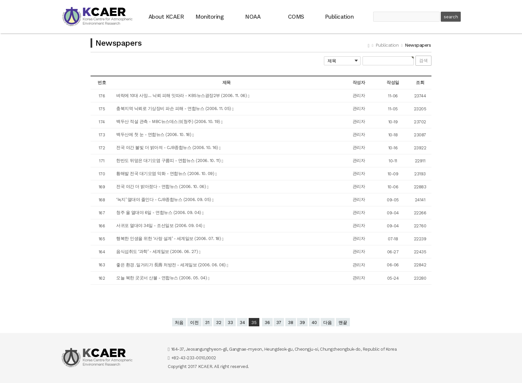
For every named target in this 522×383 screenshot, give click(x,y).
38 (290, 322)
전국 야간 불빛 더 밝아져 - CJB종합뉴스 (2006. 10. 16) (167, 147)
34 (242, 322)
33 (230, 322)
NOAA (252, 16)
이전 (194, 322)
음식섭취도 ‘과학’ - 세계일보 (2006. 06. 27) (157, 251)
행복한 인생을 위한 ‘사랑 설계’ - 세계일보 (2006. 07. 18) (169, 238)
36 (267, 322)
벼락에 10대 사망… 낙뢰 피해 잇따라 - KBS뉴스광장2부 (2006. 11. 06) (182, 95)
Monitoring (209, 16)
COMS (296, 16)
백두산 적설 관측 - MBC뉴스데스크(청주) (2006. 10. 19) (168, 121)
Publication (339, 16)
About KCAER (166, 16)
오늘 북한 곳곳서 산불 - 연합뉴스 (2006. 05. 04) (162, 277)
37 (278, 322)
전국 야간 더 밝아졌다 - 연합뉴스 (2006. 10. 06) (161, 186)
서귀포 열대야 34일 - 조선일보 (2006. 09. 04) (159, 225)
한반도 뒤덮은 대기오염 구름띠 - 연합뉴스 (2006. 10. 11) (169, 160)
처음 (179, 322)
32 (218, 322)
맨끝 (343, 322)
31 (207, 322)
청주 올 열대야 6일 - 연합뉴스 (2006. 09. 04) (159, 212)
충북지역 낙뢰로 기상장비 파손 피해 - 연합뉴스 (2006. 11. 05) (174, 108)
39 (302, 322)
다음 (327, 322)
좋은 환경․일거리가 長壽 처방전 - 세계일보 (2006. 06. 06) (171, 264)
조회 (420, 82)
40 (314, 322)
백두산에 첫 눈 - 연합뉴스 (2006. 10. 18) (154, 134)
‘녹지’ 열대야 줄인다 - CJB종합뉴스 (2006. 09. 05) (164, 199)
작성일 (393, 82)
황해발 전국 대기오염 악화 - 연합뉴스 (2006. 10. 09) (165, 173)
